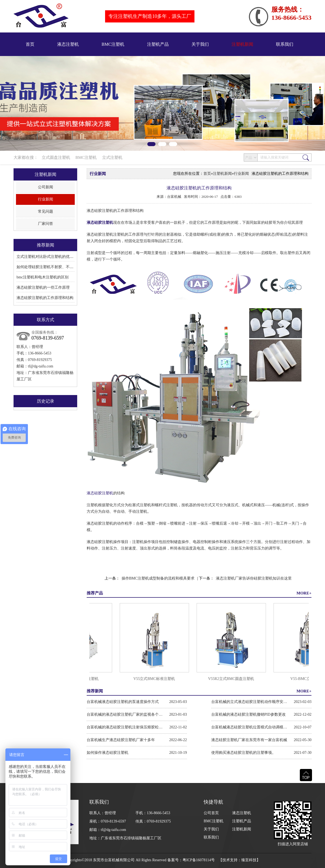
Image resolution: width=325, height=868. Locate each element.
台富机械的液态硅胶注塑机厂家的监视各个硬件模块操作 (124, 714)
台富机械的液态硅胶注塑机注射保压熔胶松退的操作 (124, 727)
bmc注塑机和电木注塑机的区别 (43, 277)
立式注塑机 (112, 157)
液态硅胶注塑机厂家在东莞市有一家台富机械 (249, 740)
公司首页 (211, 813)
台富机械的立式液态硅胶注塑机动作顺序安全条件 (249, 702)
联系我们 (284, 44)
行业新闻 (45, 199)
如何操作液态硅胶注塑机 (107, 753)
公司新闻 (45, 187)
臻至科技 (248, 860)
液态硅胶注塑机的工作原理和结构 (45, 298)
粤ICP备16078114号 (199, 860)
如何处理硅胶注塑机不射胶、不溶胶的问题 (53, 267)
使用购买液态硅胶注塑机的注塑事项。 (243, 753)
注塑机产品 (158, 44)
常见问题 (45, 211)
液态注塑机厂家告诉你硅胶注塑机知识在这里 (254, 578)
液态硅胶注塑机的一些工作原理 (43, 287)
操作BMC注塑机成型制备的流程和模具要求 (158, 578)
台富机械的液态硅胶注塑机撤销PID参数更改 (248, 714)
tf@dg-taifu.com (40, 366)
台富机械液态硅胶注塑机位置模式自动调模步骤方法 (249, 727)
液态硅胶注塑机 (100, 223)
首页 (30, 44)
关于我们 (200, 44)
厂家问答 (45, 224)
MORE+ (304, 593)
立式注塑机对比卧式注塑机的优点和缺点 (51, 257)
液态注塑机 (68, 44)
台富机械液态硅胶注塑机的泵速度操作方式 (123, 702)
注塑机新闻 (242, 44)
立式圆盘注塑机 (56, 157)
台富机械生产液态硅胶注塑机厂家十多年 (121, 740)
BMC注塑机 (113, 44)
